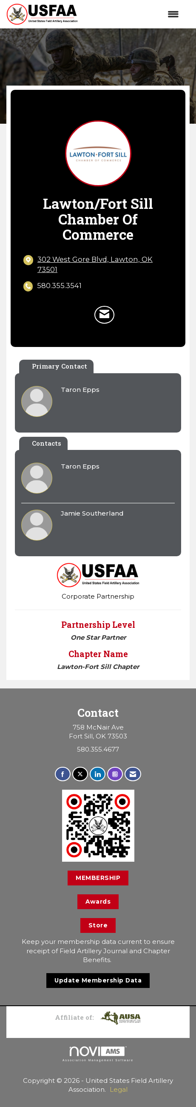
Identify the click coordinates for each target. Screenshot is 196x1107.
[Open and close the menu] (132, 14)
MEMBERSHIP (98, 877)
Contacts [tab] (46, 443)
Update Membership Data (98, 980)
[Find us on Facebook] (63, 774)
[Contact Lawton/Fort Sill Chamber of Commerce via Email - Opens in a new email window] (104, 315)
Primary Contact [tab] (59, 366)
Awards (98, 901)
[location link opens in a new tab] (105, 265)
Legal (119, 1089)
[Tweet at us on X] (80, 774)
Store (98, 925)
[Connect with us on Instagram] (115, 774)
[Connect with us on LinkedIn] (97, 774)
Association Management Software (98, 1054)
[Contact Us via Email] (133, 774)
